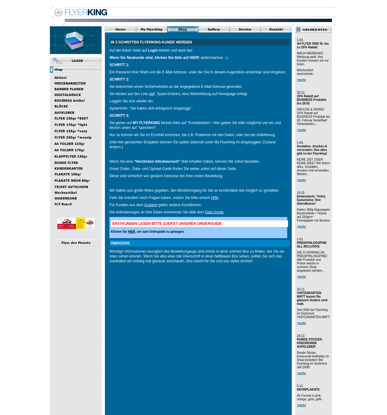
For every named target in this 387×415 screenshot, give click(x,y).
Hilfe (214, 198)
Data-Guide (214, 212)
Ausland (150, 205)
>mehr (301, 79)
